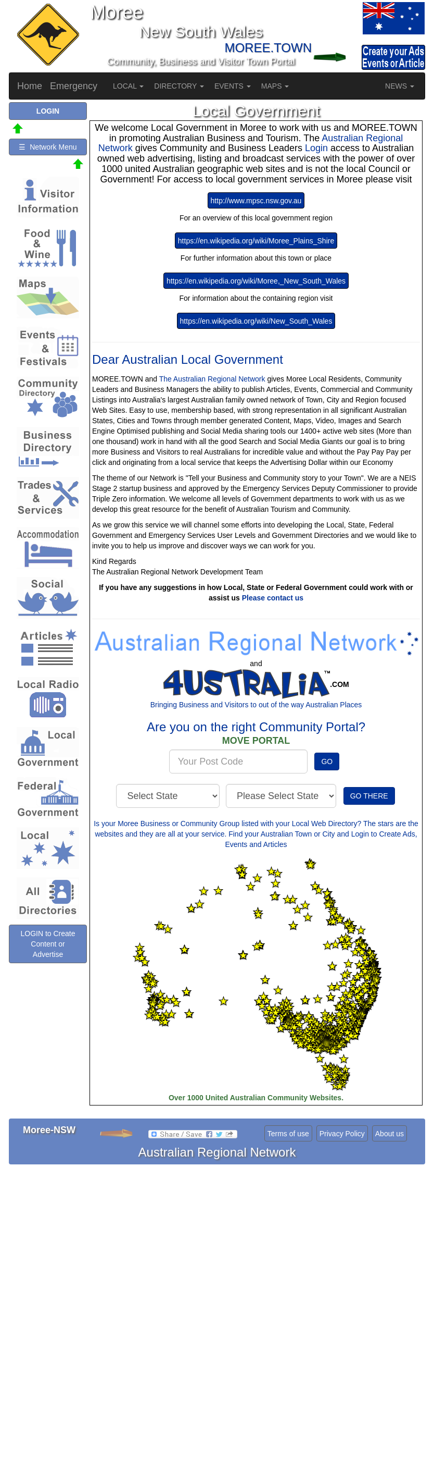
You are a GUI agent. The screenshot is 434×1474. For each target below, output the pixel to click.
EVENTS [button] (232, 86)
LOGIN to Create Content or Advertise (47, 944)
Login (317, 148)
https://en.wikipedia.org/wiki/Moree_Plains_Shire (256, 241)
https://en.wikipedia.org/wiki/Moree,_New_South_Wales (256, 281)
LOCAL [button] (128, 86)
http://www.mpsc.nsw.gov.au (256, 200)
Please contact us (272, 598)
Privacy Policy (342, 1133)
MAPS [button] (275, 86)
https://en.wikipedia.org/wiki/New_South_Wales (256, 321)
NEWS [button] (399, 86)
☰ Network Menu (47, 147)
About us (389, 1133)
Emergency (73, 86)
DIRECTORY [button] (179, 86)
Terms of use (288, 1133)
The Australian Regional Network (212, 379)
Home (29, 86)
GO (327, 761)
